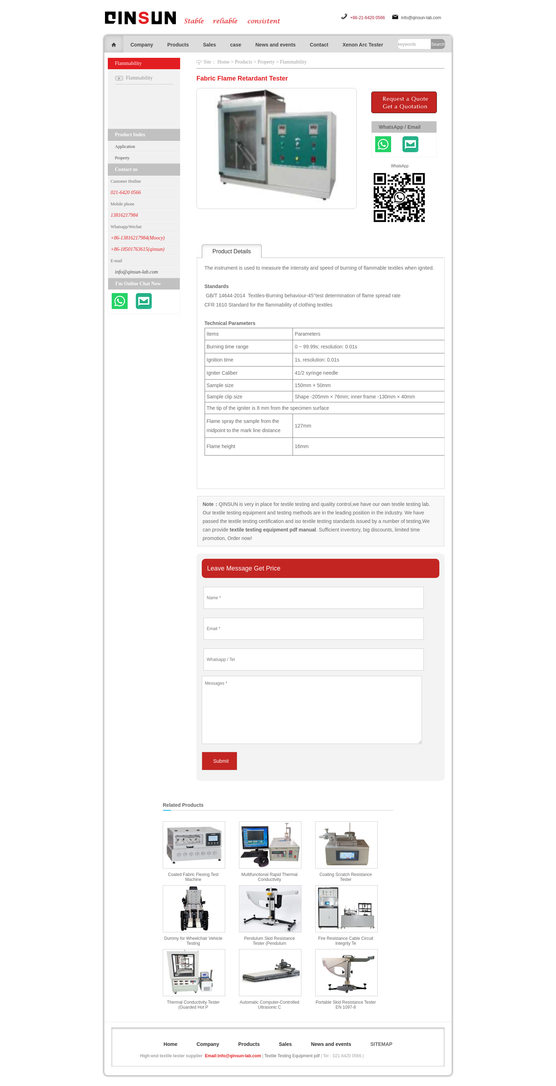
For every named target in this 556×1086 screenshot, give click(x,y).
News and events (275, 45)
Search (438, 44)
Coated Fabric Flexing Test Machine (193, 877)
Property (122, 157)
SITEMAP (381, 1044)
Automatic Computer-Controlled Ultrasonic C (269, 1005)
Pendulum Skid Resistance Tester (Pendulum (269, 941)
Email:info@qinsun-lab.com (233, 1055)
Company (141, 45)
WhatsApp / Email (400, 127)
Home (223, 62)
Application (125, 146)
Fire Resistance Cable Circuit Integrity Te (345, 941)
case (235, 45)
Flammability (293, 62)
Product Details (231, 251)
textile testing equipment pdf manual (272, 530)
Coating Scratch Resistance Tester (345, 877)
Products (178, 45)
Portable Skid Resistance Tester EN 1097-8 (346, 1005)
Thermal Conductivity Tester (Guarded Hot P (193, 1005)
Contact (319, 45)
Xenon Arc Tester (363, 45)
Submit (221, 761)
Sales (209, 45)
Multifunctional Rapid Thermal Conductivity (269, 877)
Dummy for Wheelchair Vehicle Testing (193, 941)
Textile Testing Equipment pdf (292, 1055)
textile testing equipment (238, 513)
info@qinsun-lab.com (421, 17)
